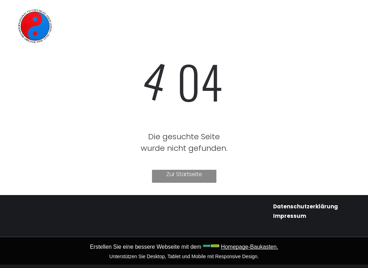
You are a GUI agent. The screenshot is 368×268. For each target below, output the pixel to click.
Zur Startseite (184, 174)
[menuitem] (113, 14)
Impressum (289, 216)
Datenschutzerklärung (305, 206)
